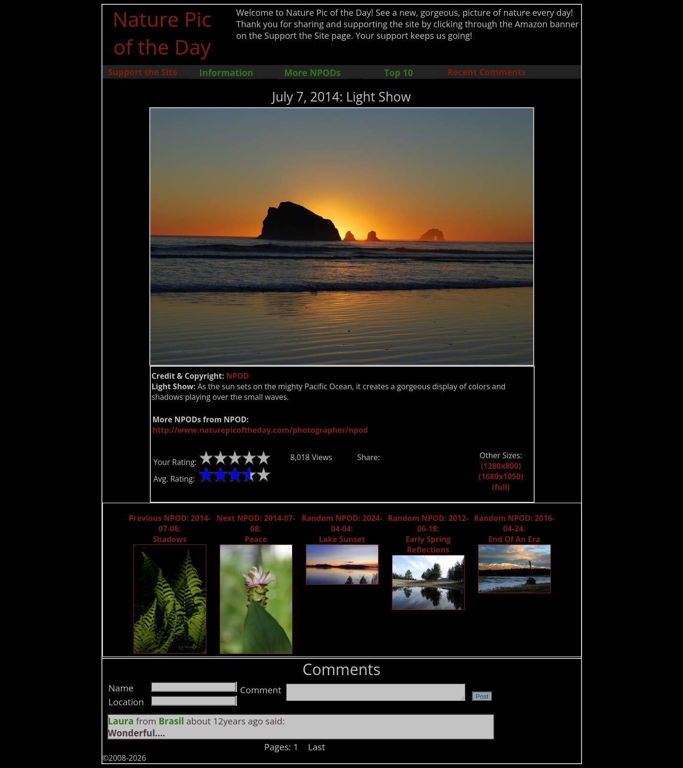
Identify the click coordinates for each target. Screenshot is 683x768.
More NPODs (312, 73)
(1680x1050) (501, 476)
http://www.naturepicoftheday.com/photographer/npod (260, 430)
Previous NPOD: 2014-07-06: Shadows (170, 528)
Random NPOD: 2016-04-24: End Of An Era (514, 528)
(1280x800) (501, 466)
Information (226, 73)
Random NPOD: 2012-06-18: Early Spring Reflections (428, 534)
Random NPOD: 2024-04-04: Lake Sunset (342, 528)
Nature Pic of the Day (162, 32)
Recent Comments (487, 72)
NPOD (237, 376)
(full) (501, 487)
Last (316, 747)
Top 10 (398, 73)
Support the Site (143, 72)
